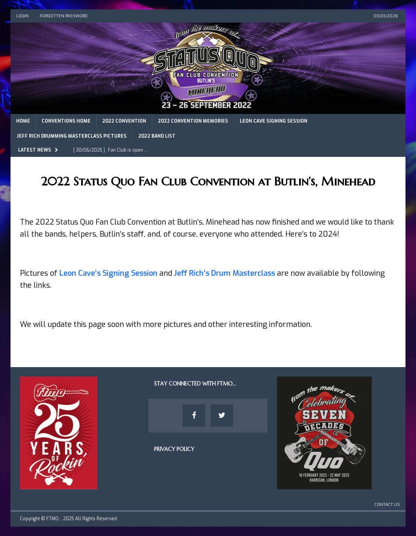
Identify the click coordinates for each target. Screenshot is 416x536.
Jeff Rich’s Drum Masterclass (224, 273)
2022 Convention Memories (193, 121)
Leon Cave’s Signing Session (108, 273)
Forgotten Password (64, 16)
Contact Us (387, 504)
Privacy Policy (174, 449)
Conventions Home (66, 121)
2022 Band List (156, 136)
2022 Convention (124, 121)
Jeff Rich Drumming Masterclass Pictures (72, 136)
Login (22, 16)
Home (23, 121)
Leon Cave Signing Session (273, 121)
